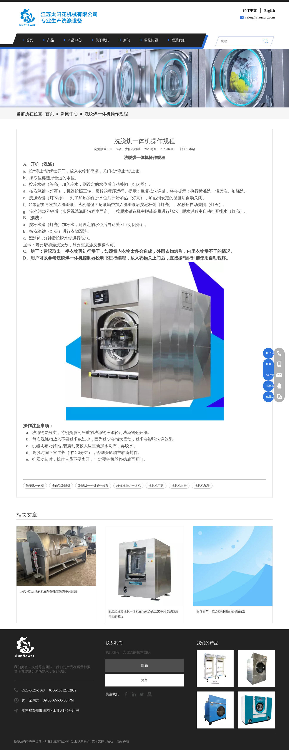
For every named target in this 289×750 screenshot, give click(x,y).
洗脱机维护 (179, 485)
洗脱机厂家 (156, 485)
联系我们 (179, 40)
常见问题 (151, 40)
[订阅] (144, 680)
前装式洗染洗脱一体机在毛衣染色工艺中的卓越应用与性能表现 (143, 614)
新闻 (126, 40)
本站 (192, 149)
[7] (144, 77)
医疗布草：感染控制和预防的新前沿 (220, 611)
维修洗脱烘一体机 (128, 485)
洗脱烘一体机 (35, 485)
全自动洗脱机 (61, 485)
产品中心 (74, 40)
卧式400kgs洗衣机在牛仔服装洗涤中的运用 (48, 591)
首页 (29, 40)
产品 (50, 40)
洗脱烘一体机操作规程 (93, 485)
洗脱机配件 (202, 485)
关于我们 (102, 40)
